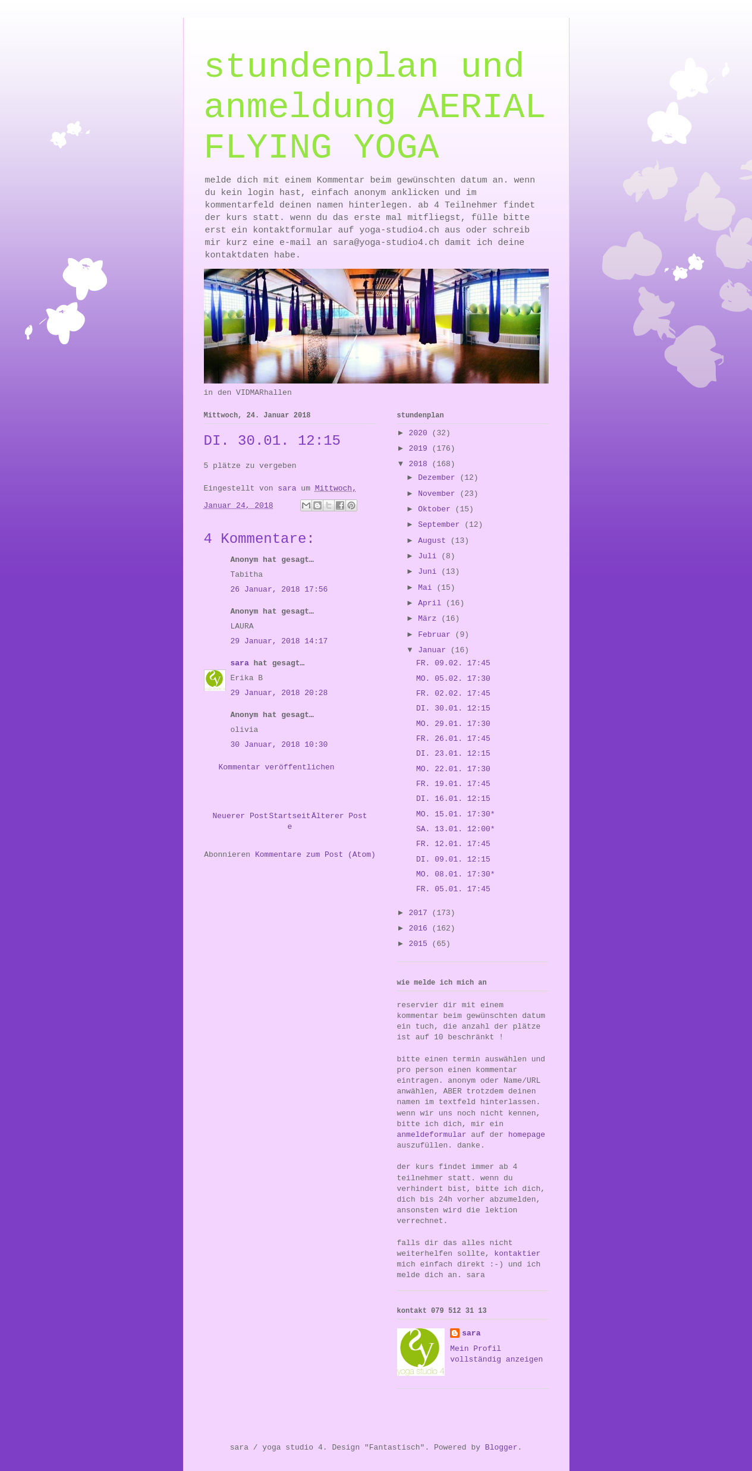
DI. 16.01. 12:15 (453, 798)
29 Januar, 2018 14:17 (279, 641)
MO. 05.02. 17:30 (453, 678)
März (429, 618)
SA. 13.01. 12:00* (455, 829)
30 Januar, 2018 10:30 (279, 744)
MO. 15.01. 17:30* (455, 814)
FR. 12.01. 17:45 (453, 844)
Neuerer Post (241, 816)
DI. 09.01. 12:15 (453, 859)
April (432, 603)
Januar (434, 650)
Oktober (436, 509)
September (441, 524)
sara (240, 663)
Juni (429, 571)
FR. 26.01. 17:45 (453, 738)
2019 (420, 448)
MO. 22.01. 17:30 (453, 769)
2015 (420, 943)
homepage (526, 1134)
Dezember (439, 477)
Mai (427, 587)
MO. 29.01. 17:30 (453, 723)
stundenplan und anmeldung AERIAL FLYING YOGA (375, 107)
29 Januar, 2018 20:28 (279, 693)
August (434, 540)
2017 (420, 913)
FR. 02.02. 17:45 (453, 693)
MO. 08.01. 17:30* (455, 874)
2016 (420, 928)
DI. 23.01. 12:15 (453, 753)
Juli (429, 556)
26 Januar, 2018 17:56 (279, 589)
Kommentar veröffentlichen (277, 767)
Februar (436, 634)
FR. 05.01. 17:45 (453, 889)
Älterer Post (339, 816)
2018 (420, 464)
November (439, 493)
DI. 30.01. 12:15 (453, 708)
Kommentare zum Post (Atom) (315, 854)
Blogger (501, 1447)
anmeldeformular (432, 1134)
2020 (420, 433)
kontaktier (517, 1253)
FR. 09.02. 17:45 (453, 663)
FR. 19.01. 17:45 (453, 783)
